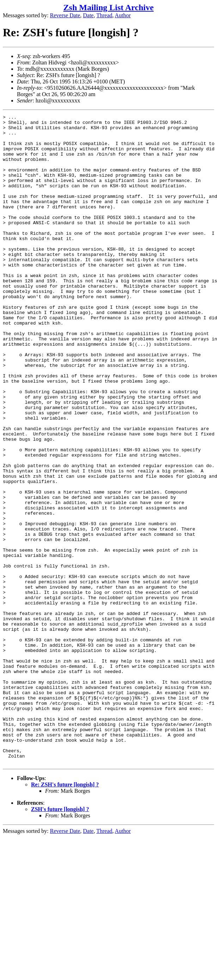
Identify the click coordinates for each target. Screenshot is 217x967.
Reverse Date (65, 15)
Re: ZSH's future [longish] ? (65, 914)
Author (123, 15)
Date (88, 15)
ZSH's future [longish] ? (60, 939)
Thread (104, 15)
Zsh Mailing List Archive (108, 7)
